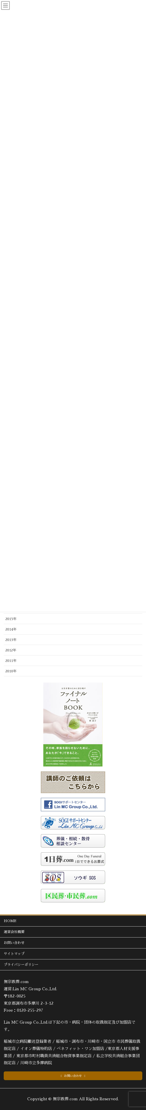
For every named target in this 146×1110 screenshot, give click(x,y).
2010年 (11, 671)
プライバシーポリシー (21, 964)
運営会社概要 (14, 932)
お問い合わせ (14, 942)
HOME (10, 921)
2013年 (11, 640)
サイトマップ (14, 953)
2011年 (11, 660)
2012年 (10, 650)
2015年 (11, 619)
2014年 (11, 629)
